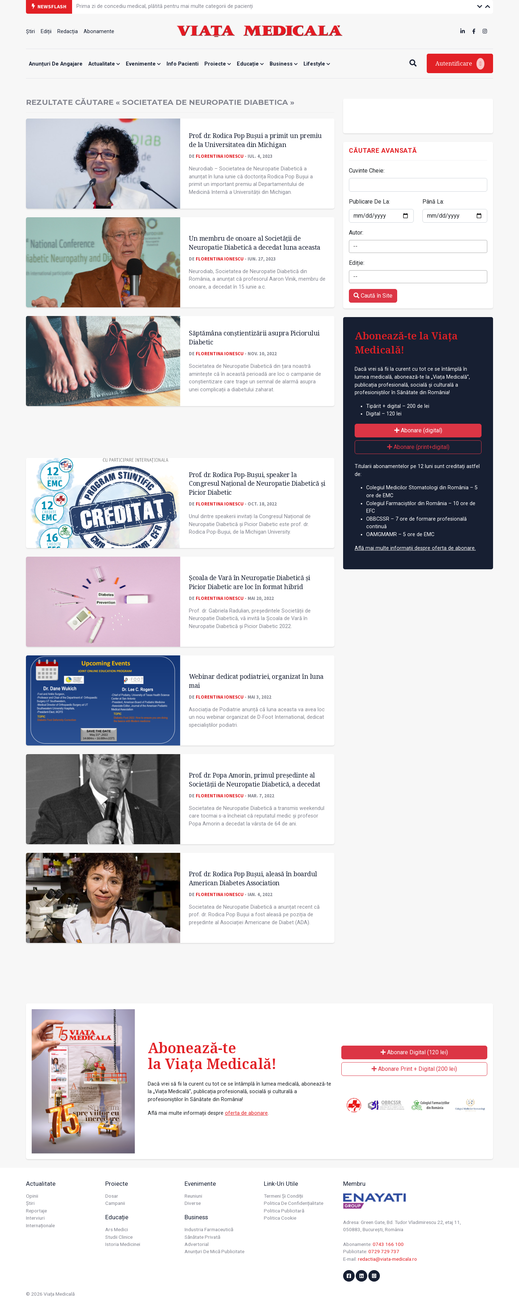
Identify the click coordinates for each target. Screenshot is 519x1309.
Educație (250, 64)
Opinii (32, 1196)
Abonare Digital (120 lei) (414, 1052)
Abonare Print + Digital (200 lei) (414, 1068)
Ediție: (356, 262)
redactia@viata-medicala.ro (387, 1259)
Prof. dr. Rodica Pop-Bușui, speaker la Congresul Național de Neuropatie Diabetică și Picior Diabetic (257, 483)
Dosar (111, 1196)
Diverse (193, 1203)
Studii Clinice (119, 1237)
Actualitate (104, 64)
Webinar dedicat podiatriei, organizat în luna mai (256, 681)
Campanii (115, 1203)
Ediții (46, 31)
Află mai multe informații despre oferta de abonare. (415, 548)
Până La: (433, 201)
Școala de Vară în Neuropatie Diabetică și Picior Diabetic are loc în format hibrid (249, 582)
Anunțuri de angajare (56, 64)
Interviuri (35, 1218)
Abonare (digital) (418, 430)
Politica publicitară (284, 1211)
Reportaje (36, 1211)
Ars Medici (116, 1229)
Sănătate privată (202, 1237)
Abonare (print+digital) (418, 447)
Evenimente (143, 64)
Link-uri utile (281, 1183)
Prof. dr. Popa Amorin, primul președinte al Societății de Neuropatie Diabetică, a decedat (254, 779)
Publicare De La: (369, 201)
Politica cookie (280, 1218)
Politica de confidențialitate (293, 1203)
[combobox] (418, 246)
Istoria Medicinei (122, 1244)
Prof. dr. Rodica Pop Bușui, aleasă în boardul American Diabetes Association (253, 878)
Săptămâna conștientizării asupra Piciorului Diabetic (254, 337)
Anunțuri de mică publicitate (214, 1251)
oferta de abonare (246, 1113)
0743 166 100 (388, 1244)
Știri (30, 31)
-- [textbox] (355, 246)
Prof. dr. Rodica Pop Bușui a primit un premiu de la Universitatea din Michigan (255, 140)
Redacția (67, 31)
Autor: (356, 232)
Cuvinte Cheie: (367, 170)
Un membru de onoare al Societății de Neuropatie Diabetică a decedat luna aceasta (254, 242)
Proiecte (217, 64)
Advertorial (197, 1244)
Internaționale (40, 1225)
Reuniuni (193, 1196)
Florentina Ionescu (220, 156)
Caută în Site (373, 295)
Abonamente (99, 31)
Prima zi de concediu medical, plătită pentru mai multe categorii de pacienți (164, 6)
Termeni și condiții (283, 1196)
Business (284, 64)
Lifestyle (316, 64)
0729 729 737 (383, 1251)
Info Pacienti (183, 64)
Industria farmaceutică (209, 1229)
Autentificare (459, 64)
